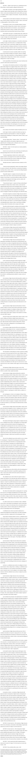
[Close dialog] (1, 1)
